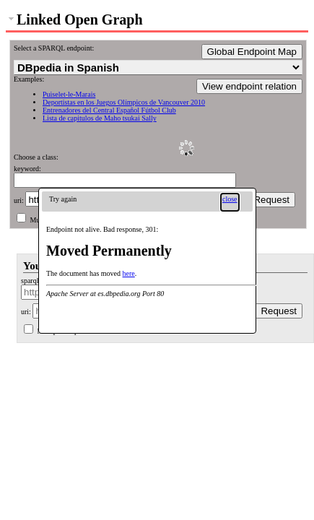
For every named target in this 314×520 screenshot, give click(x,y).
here (129, 273)
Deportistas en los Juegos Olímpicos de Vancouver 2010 (124, 102)
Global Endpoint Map (252, 51)
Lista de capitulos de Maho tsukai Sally (100, 118)
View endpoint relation (249, 86)
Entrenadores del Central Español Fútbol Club (109, 110)
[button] (230, 202)
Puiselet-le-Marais (69, 94)
